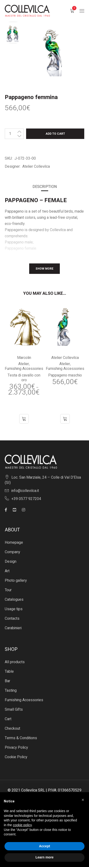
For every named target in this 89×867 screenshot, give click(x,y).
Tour (8, 590)
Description (45, 187)
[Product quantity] (10, 134)
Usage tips (14, 609)
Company (12, 552)
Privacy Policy (16, 747)
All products (15, 662)
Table (9, 671)
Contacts (12, 618)
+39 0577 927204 (26, 499)
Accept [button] (44, 846)
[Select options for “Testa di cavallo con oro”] (23, 418)
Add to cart (55, 134)
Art (7, 571)
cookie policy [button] (22, 825)
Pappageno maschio (65, 375)
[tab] (45, 187)
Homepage (14, 542)
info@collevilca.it (25, 491)
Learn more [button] (44, 857)
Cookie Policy (16, 757)
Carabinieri (13, 628)
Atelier (23, 364)
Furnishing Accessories (24, 368)
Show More (44, 269)
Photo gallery (16, 580)
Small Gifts (14, 709)
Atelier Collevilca (36, 166)
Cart (8, 719)
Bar (7, 681)
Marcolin (24, 357)
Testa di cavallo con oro (24, 377)
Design (10, 561)
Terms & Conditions (21, 738)
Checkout (12, 728)
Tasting (11, 690)
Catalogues (14, 599)
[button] (65, 418)
